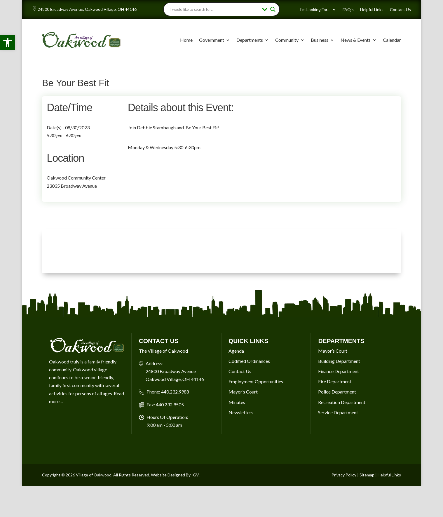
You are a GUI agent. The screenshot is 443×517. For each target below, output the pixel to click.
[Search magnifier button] (273, 9)
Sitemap (367, 474)
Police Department (337, 391)
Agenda (236, 351)
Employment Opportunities (256, 381)
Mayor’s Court (243, 391)
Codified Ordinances (249, 361)
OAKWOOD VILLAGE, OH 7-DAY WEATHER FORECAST (221, 251)
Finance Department (338, 371)
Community (287, 40)
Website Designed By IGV (175, 474)
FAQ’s (348, 10)
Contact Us (400, 10)
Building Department (339, 361)
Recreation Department (341, 402)
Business (319, 40)
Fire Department (334, 381)
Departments (249, 40)
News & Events (356, 40)
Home (186, 40)
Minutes (237, 402)
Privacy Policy (344, 474)
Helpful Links (371, 10)
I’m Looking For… (315, 10)
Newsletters (241, 412)
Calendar (392, 40)
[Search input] (214, 9)
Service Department (338, 412)
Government (211, 40)
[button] (7, 42)
